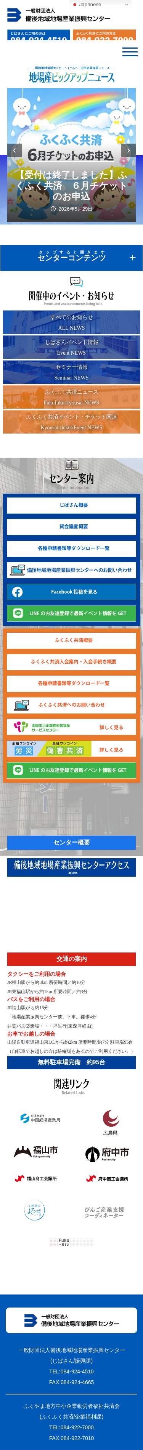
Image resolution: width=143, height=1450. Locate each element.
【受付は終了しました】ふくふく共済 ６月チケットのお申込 (72, 185)
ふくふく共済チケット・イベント (72, 155)
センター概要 (71, 842)
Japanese (86, 5)
